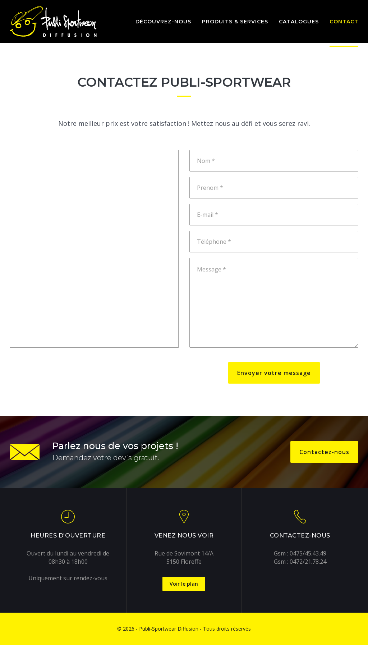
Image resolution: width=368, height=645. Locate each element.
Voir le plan (184, 583)
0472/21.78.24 (308, 562)
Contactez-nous (324, 452)
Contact (344, 21)
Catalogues (299, 21)
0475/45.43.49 (308, 553)
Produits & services (235, 21)
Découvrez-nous (163, 21)
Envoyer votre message (274, 373)
